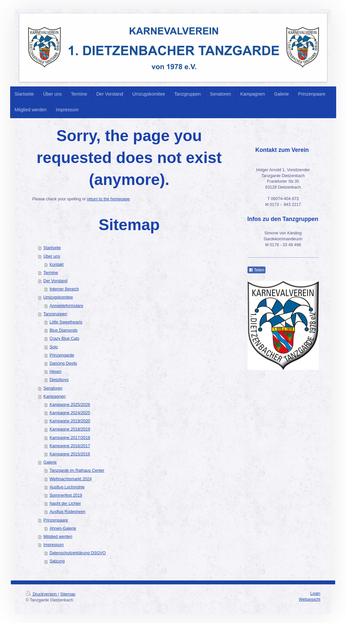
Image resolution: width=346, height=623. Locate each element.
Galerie (50, 462)
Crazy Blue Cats (64, 338)
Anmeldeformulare (66, 305)
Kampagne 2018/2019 (69, 429)
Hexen (55, 371)
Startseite (52, 248)
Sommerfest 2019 (65, 495)
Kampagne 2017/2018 (69, 437)
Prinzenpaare (56, 520)
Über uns (52, 256)
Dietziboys (58, 379)
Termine (51, 272)
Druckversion (42, 594)
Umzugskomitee (58, 297)
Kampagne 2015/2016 (69, 454)
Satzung (56, 561)
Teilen (256, 270)
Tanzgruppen (55, 314)
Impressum (54, 544)
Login (315, 593)
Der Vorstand (56, 281)
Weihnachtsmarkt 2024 (70, 479)
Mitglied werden (58, 536)
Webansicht (309, 599)
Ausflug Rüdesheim (67, 511)
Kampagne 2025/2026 (69, 404)
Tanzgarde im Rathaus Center (76, 470)
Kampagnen (55, 396)
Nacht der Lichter (65, 503)
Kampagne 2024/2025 (69, 413)
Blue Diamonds (63, 330)
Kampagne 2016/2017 (69, 446)
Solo (53, 347)
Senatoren (53, 388)
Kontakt (56, 264)
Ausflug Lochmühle (66, 487)
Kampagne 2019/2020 (69, 421)
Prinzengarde (61, 355)
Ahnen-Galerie (62, 528)
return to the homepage (108, 199)
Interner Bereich (64, 289)
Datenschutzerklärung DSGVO (77, 553)
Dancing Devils (63, 363)
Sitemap (67, 594)
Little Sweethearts (65, 322)
